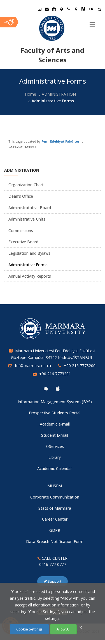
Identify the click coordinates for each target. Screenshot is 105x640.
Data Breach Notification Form (54, 541)
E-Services (54, 446)
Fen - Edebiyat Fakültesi (61, 141)
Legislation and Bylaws (29, 253)
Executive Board (23, 241)
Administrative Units (26, 219)
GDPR (54, 530)
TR (91, 8)
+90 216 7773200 (79, 365)
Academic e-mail (55, 424)
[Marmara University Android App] (45, 388)
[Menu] (92, 22)
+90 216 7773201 (55, 373)
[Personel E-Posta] (47, 9)
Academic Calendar (54, 468)
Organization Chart (26, 184)
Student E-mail (54, 435)
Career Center (54, 519)
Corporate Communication (54, 497)
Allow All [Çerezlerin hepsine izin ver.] (63, 629)
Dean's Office (20, 196)
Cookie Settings (29, 629)
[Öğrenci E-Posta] (39, 9)
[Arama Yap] (99, 10)
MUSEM (54, 485)
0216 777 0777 (52, 564)
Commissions (20, 230)
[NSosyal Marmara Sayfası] (83, 9)
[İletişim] (68, 9)
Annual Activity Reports (29, 276)
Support (52, 581)
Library (54, 457)
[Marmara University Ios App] (57, 388)
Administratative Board (29, 207)
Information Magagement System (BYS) (55, 401)
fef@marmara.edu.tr (33, 365)
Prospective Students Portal (54, 412)
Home (30, 94)
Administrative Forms (28, 264)
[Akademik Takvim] (54, 9)
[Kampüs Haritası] (76, 9)
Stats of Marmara (54, 508)
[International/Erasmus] (61, 9)
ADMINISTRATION (59, 94)
